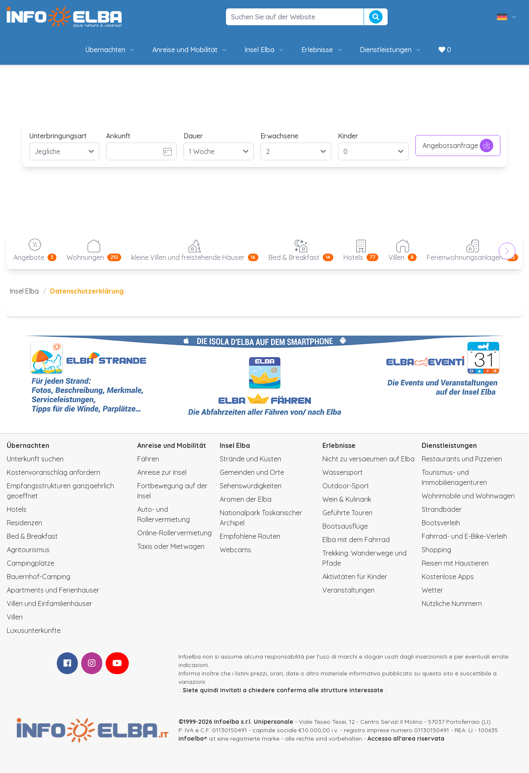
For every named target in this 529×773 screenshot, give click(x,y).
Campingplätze (30, 563)
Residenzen (24, 523)
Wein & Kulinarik (346, 499)
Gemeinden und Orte (252, 472)
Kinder (348, 136)
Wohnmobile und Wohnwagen (468, 496)
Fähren (148, 459)
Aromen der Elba (245, 499)
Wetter (432, 590)
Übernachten (110, 49)
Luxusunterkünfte (34, 630)
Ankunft (118, 136)
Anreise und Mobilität (190, 49)
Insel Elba (264, 49)
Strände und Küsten (250, 459)
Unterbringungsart (58, 136)
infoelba (191, 738)
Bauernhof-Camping (38, 576)
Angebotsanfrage (458, 145)
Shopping (436, 549)
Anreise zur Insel (161, 472)
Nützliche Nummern (452, 603)
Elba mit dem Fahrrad (356, 539)
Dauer (193, 136)
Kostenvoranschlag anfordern (53, 472)
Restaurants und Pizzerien (462, 459)
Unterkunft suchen (35, 459)
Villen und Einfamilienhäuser (49, 603)
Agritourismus (28, 549)
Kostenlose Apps (448, 576)
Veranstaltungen (348, 590)
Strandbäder (442, 509)
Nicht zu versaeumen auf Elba (368, 459)
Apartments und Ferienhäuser (53, 590)
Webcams (235, 549)
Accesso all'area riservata (405, 738)
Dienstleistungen (391, 49)
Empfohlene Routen (250, 536)
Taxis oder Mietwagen (171, 546)
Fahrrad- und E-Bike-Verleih (464, 536)
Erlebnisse (322, 49)
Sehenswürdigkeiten (251, 486)
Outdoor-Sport (345, 486)
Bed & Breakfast (32, 536)
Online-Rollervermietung (174, 533)
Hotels (17, 509)
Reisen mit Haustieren (455, 563)
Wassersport (342, 472)
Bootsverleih (441, 523)
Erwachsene (279, 136)
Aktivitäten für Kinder (354, 576)
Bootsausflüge (345, 526)
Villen (15, 617)
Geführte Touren (347, 512)
